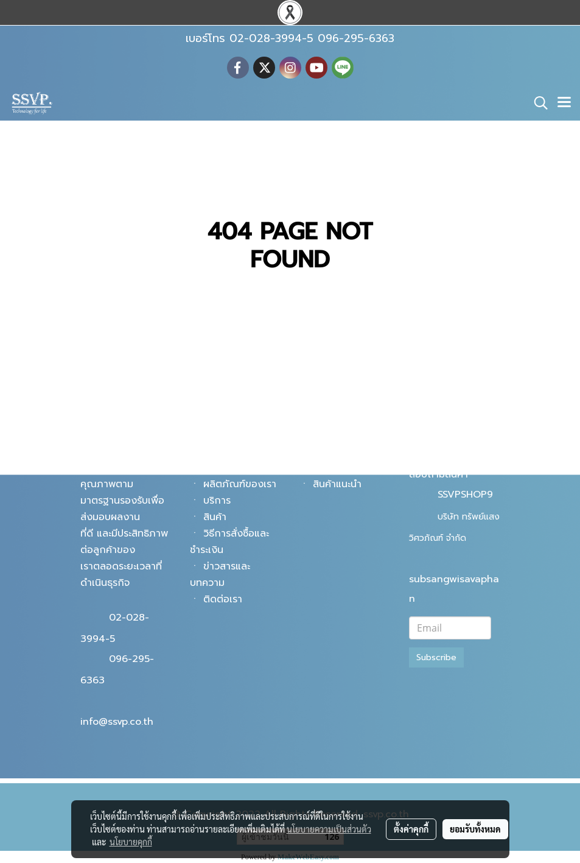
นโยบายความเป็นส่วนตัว (329, 828)
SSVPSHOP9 (465, 494)
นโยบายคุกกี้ (131, 841)
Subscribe (436, 657)
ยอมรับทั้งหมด (475, 828)
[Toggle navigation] (564, 103)
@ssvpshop (464, 453)
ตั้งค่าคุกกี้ (411, 828)
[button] (537, 103)
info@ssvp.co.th (116, 721)
